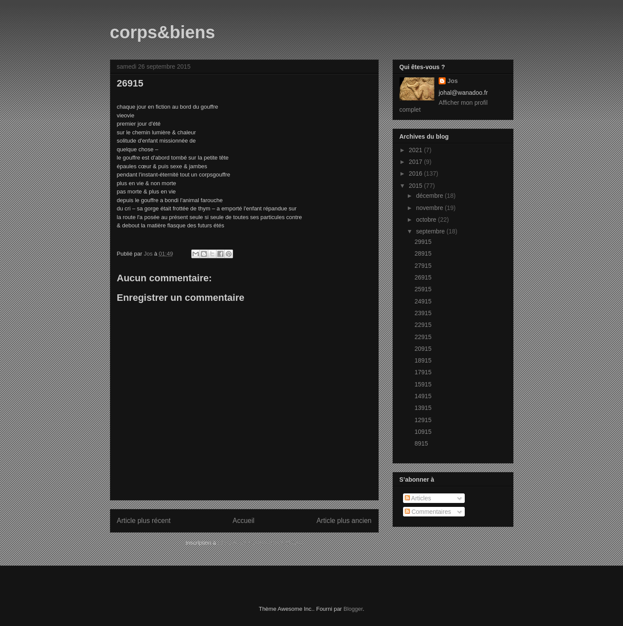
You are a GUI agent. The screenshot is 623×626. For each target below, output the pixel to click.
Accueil (243, 520)
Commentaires (428, 511)
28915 (422, 253)
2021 (416, 150)
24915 (422, 301)
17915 (422, 372)
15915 (422, 384)
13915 (422, 407)
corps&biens (162, 32)
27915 (422, 265)
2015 (416, 185)
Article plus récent (144, 520)
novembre (430, 207)
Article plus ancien (344, 520)
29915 (422, 241)
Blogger (353, 609)
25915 (422, 289)
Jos (452, 80)
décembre (430, 195)
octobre (427, 219)
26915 (422, 277)
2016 (416, 173)
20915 (422, 348)
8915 (421, 443)
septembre (431, 231)
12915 (422, 419)
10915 (422, 431)
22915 (422, 324)
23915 (422, 313)
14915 (422, 396)
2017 (416, 161)
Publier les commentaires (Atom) (262, 542)
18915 (422, 360)
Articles (418, 498)
